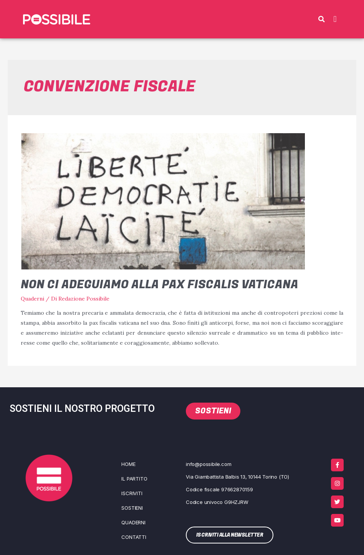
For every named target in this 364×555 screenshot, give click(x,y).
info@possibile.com (208, 464)
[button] (321, 19)
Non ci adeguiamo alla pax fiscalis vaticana (159, 284)
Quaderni (32, 298)
